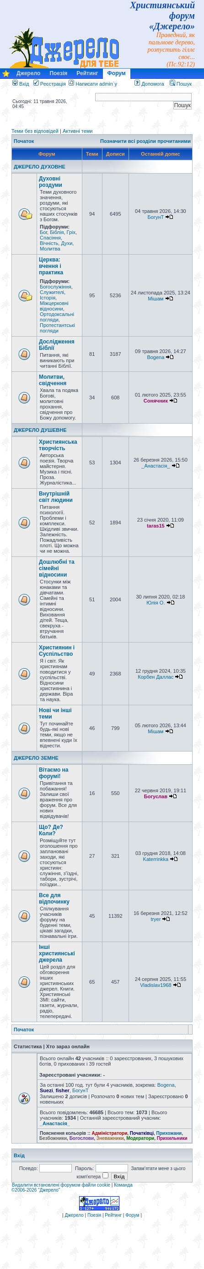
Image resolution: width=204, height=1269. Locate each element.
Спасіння (50, 237)
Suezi (46, 1090)
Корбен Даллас (155, 677)
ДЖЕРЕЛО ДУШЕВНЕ (40, 430)
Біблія (57, 232)
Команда (123, 1184)
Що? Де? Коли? (51, 830)
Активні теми (78, 131)
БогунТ (156, 217)
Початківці (142, 1133)
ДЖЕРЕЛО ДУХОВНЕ (39, 166)
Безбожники (53, 1138)
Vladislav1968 (156, 985)
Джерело (28, 73)
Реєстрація (49, 84)
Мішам (155, 298)
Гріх (71, 232)
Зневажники (110, 1138)
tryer (155, 919)
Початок (24, 141)
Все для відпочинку (54, 898)
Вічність (49, 243)
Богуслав (155, 796)
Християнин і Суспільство (57, 650)
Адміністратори (109, 1133)
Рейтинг (87, 73)
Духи (66, 243)
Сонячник (156, 400)
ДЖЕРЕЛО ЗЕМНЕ (36, 758)
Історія (47, 297)
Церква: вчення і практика (51, 266)
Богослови (82, 1138)
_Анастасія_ (155, 465)
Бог (43, 232)
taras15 (156, 525)
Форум (116, 73)
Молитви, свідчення (52, 380)
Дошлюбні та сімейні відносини (57, 568)
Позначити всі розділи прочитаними (145, 141)
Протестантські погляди (57, 327)
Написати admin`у (96, 84)
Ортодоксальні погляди (57, 316)
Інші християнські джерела (57, 953)
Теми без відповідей (35, 131)
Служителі (52, 292)
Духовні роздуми (50, 181)
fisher (63, 1090)
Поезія (58, 73)
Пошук (181, 84)
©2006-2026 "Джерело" (35, 1190)
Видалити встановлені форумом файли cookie (61, 1184)
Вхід (20, 84)
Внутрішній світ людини (56, 496)
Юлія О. (155, 602)
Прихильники (172, 1138)
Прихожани (169, 1133)
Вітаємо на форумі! (53, 773)
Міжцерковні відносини (54, 305)
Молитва (50, 248)
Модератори (140, 1138)
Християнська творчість (58, 445)
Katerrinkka (156, 859)
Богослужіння (55, 286)
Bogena (155, 357)
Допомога (149, 84)
